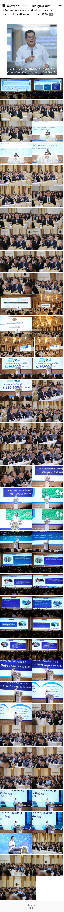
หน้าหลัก (12, 6)
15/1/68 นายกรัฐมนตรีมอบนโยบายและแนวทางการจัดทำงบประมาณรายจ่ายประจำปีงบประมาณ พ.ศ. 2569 (27, 10)
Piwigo (32, 908)
